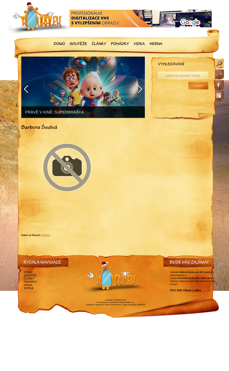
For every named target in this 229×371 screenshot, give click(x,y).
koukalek (118, 300)
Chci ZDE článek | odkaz (185, 290)
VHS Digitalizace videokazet (107, 302)
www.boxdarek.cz (178, 275)
